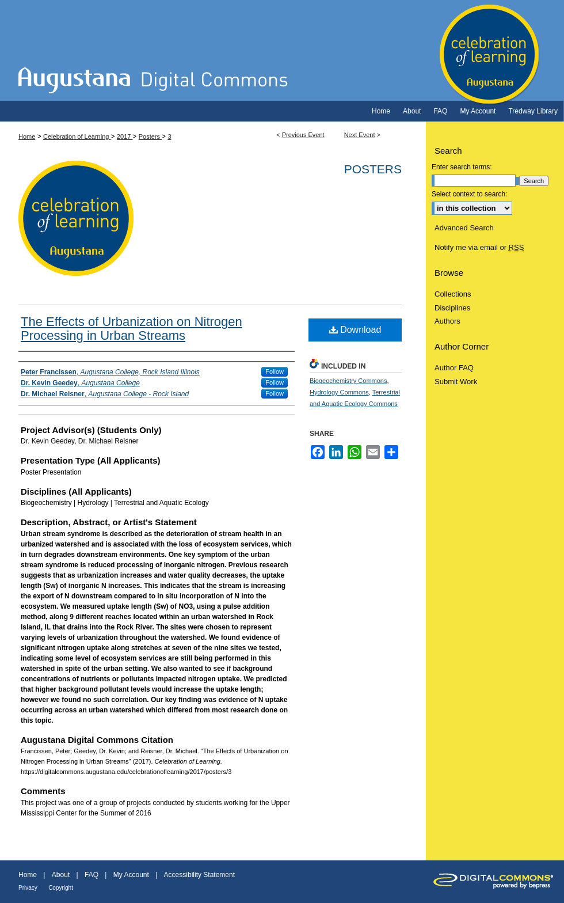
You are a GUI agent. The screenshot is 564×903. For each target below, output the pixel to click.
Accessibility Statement (199, 875)
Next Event (359, 134)
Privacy (27, 888)
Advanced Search (464, 227)
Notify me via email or (479, 247)
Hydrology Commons (339, 392)
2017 (125, 136)
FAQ (91, 875)
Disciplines (452, 307)
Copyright (60, 888)
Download (355, 330)
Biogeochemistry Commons (348, 380)
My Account (131, 875)
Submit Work (456, 381)
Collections (453, 294)
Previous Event (303, 134)
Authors (447, 321)
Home (26, 136)
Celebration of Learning (282, 50)
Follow (274, 371)
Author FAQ (454, 367)
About (61, 875)
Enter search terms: (462, 167)
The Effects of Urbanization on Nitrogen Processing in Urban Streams (131, 328)
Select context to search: (469, 194)
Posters (150, 136)
